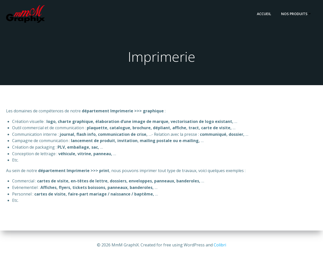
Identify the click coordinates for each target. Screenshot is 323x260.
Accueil (264, 13)
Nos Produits (296, 13)
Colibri (220, 245)
